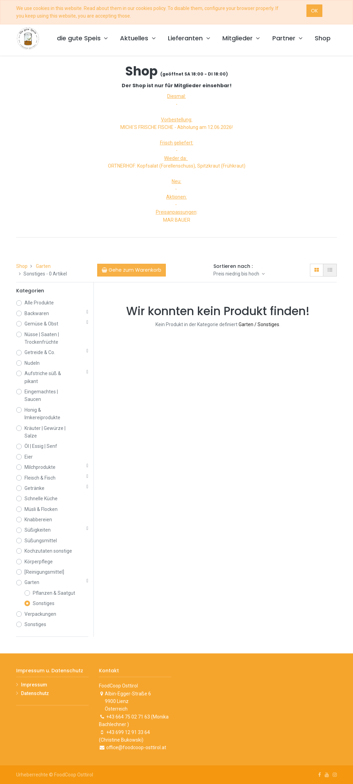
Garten (43, 266)
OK (314, 10)
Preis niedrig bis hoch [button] (236, 274)
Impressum (34, 684)
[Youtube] (327, 774)
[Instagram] (335, 774)
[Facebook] (319, 774)
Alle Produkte (39, 302)
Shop (22, 266)
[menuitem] (322, 38)
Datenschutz (35, 693)
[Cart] (131, 270)
